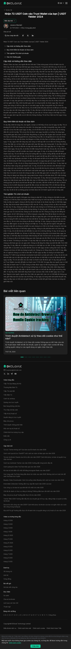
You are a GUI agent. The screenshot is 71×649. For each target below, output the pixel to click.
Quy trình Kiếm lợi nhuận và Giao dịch (20, 50)
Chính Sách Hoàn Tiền (54, 628)
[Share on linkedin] (8, 374)
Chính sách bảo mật (24, 628)
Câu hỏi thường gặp (14, 57)
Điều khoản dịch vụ (10, 628)
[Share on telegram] (12, 374)
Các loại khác (9, 333)
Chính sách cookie (39, 628)
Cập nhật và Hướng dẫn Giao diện (19, 46)
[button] (61, 3)
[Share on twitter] (5, 374)
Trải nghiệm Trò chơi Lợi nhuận (18, 53)
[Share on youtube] (15, 374)
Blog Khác (52, 615)
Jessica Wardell (16, 25)
